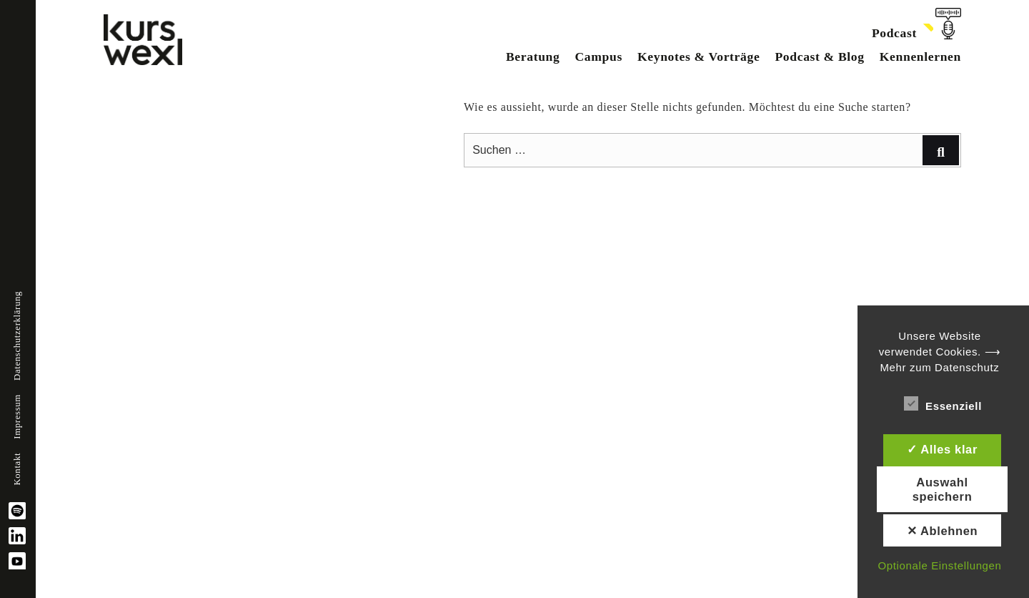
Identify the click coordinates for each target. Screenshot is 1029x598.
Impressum (17, 416)
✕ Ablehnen (942, 530)
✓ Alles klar (942, 449)
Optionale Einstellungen (939, 565)
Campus (598, 56)
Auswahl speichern (943, 489)
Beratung (533, 56)
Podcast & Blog (819, 56)
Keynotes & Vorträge (698, 56)
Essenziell (943, 403)
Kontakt (17, 469)
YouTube (17, 560)
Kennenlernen (920, 56)
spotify (17, 510)
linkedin (17, 535)
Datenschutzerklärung (17, 336)
